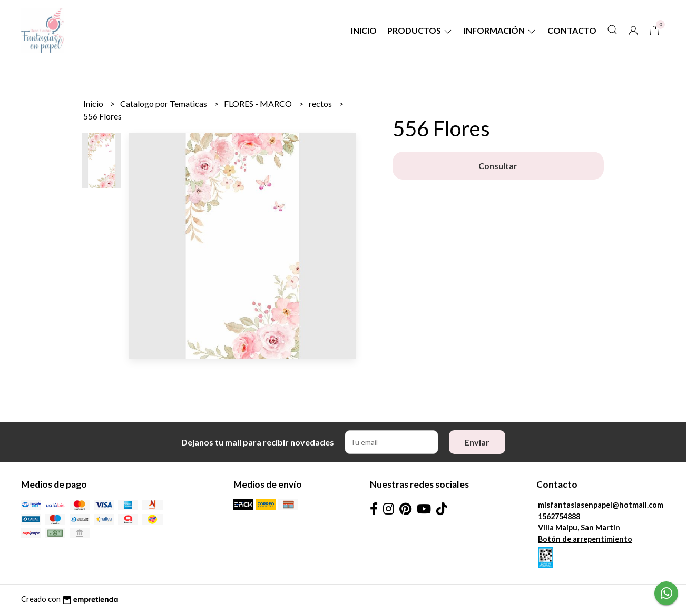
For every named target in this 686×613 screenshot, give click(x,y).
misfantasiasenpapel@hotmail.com (600, 504)
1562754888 (559, 516)
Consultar (497, 166)
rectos (321, 103)
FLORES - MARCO (258, 103)
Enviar (477, 442)
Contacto (571, 30)
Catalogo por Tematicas (164, 103)
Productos (420, 30)
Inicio (364, 30)
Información (500, 30)
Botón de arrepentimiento (585, 539)
